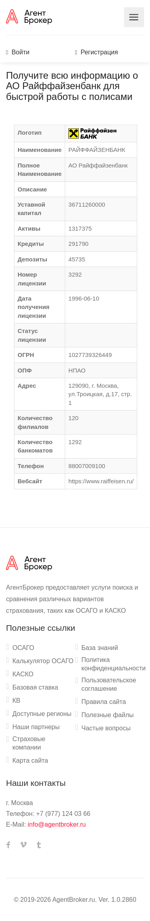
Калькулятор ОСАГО (43, 661)
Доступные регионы (42, 713)
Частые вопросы (106, 728)
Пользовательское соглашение (109, 684)
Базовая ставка (35, 687)
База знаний (100, 647)
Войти (18, 52)
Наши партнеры (36, 727)
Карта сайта (30, 760)
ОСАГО (23, 647)
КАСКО (23, 674)
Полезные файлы (108, 715)
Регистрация (96, 52)
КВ (16, 700)
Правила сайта (104, 701)
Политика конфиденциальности (114, 664)
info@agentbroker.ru (57, 824)
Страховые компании (28, 743)
